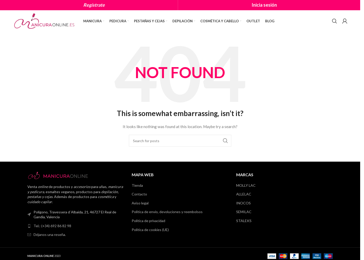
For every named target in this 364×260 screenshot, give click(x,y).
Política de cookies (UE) (150, 230)
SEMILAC (244, 212)
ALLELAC (243, 194)
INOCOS (243, 203)
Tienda (137, 185)
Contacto (139, 194)
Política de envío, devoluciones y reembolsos (167, 212)
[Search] (334, 21)
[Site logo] (45, 20)
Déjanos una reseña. (50, 235)
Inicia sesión (264, 5)
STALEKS (244, 221)
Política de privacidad (148, 221)
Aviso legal (140, 203)
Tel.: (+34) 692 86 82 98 (52, 226)
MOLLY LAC (246, 185)
